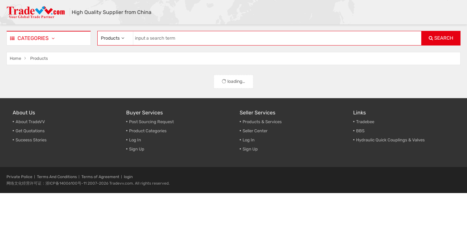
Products (39, 58)
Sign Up (136, 149)
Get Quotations (30, 130)
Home (15, 58)
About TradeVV (30, 121)
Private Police (19, 177)
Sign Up (250, 149)
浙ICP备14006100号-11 (66, 183)
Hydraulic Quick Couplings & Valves (390, 139)
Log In (135, 139)
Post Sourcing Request (151, 121)
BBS (360, 130)
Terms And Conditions (57, 177)
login (128, 177)
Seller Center (255, 130)
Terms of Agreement (100, 177)
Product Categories (148, 130)
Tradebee (365, 121)
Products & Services (262, 121)
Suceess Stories (31, 139)
